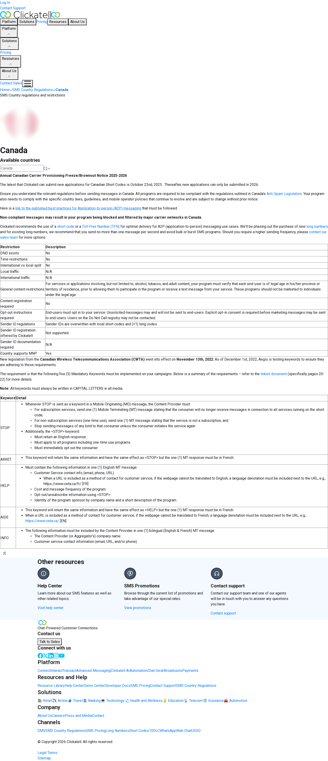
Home (5, 90)
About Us (9, 74)
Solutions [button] (26, 22)
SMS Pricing (140, 685)
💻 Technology (112, 700)
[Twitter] (45, 655)
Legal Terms (47, 753)
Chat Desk (156, 670)
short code (65, 226)
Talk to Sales (49, 642)
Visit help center (51, 608)
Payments (190, 670)
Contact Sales (11, 83)
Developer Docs (118, 685)
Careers (58, 715)
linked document (274, 374)
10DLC (154, 730)
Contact (98, 715)
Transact (69, 670)
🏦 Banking (92, 700)
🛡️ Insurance (213, 700)
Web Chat (183, 730)
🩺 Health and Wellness (143, 700)
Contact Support (13, 8)
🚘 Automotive (235, 700)
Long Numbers (117, 730)
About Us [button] (77, 22)
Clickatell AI (120, 670)
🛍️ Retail (45, 700)
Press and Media (78, 715)
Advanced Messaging (93, 670)
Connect (44, 670)
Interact (57, 670)
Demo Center (94, 685)
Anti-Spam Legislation (284, 194)
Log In (5, 2)
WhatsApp (168, 730)
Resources (10, 61)
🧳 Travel (75, 700)
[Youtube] (61, 655)
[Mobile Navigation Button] (27, 83)
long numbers (317, 226)
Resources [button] (58, 22)
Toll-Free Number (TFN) (101, 226)
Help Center (74, 685)
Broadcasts (173, 670)
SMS (41, 730)
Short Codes (139, 730)
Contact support (223, 613)
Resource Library (51, 685)
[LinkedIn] (51, 655)
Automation (139, 670)
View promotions (137, 608)
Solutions (9, 44)
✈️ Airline (60, 700)
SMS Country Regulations (196, 685)
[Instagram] (56, 655)
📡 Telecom (193, 700)
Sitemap (44, 758)
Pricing (41, 22)
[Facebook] (40, 655)
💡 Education (173, 700)
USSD (196, 730)
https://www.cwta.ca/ (42, 521)
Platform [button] (9, 22)
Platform (9, 31)
